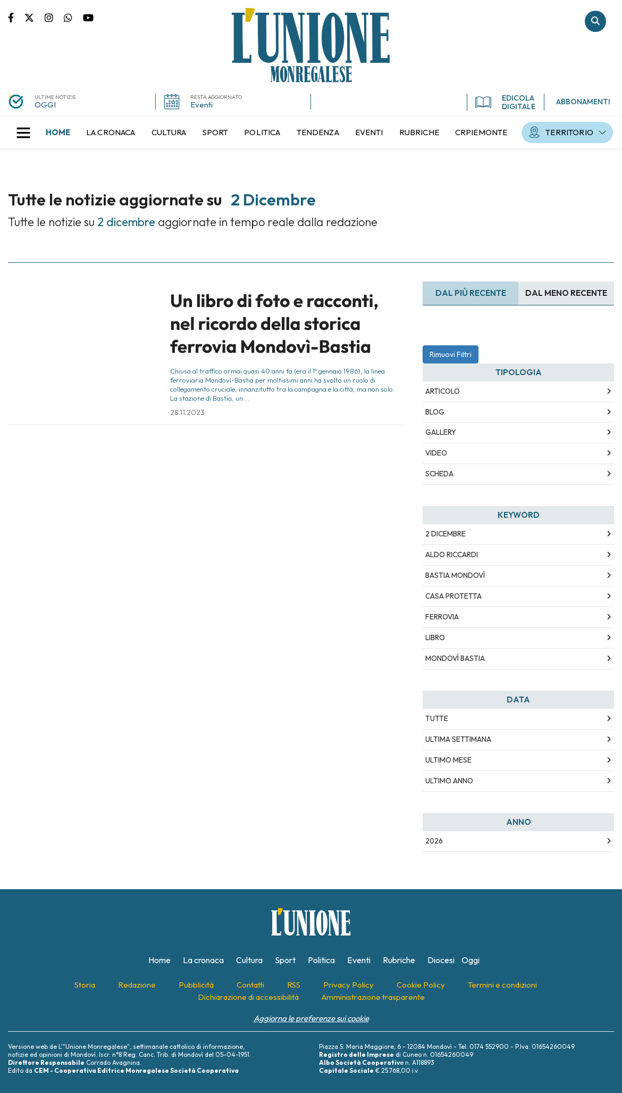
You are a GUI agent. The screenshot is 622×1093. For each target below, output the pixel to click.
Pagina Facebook (16, 17)
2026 (434, 841)
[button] (23, 132)
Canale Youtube (88, 17)
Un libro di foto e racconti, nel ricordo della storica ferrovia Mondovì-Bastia (274, 323)
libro (435, 637)
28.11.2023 (187, 412)
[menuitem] (58, 132)
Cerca (595, 21)
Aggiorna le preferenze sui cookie (311, 1018)
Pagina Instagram (54, 17)
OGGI (45, 105)
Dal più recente (470, 293)
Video (436, 453)
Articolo (442, 391)
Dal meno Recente (566, 293)
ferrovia (442, 617)
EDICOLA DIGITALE (505, 102)
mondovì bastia (455, 658)
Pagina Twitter (34, 17)
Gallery (440, 432)
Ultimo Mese (448, 760)
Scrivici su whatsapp (73, 17)
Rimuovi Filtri (451, 354)
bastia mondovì (455, 575)
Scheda (439, 473)
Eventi (201, 105)
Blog (434, 412)
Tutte (436, 718)
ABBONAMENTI (583, 101)
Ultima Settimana (458, 739)
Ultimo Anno (449, 780)
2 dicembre (445, 534)
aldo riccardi (451, 554)
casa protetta (453, 596)
